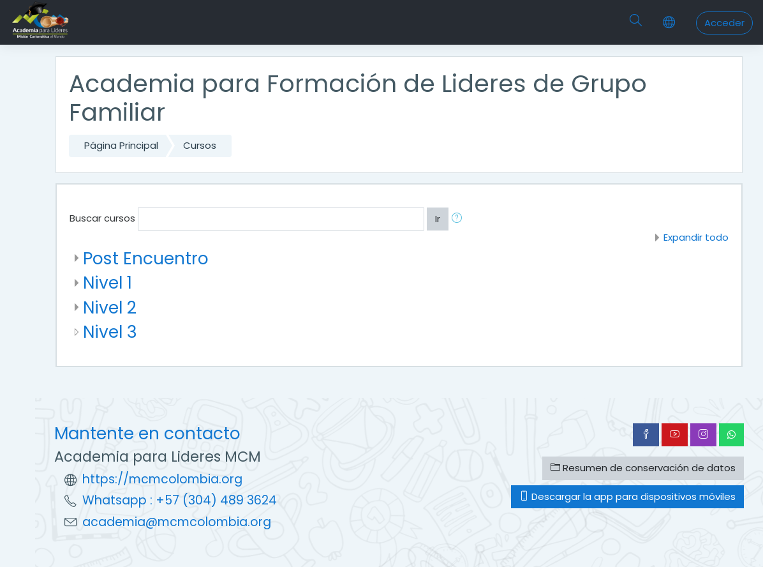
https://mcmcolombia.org (162, 479)
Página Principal (121, 145)
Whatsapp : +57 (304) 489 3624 (179, 500)
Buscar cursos (102, 218)
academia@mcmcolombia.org (176, 522)
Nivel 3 (110, 332)
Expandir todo (696, 237)
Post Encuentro (146, 258)
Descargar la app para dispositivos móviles (627, 496)
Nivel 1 (107, 282)
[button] (459, 219)
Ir (437, 218)
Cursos (199, 145)
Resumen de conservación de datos (643, 467)
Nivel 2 (110, 307)
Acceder (724, 22)
